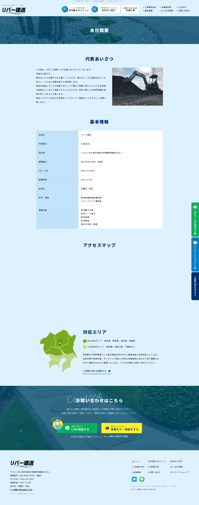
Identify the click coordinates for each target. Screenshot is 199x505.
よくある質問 (167, 11)
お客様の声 (166, 7)
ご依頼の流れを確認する (94, 371)
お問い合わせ (184, 11)
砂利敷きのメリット (79, 9)
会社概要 (182, 7)
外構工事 (130, 9)
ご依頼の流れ (150, 7)
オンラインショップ (179, 472)
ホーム (136, 461)
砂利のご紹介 (109, 9)
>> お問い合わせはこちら (21, 489)
